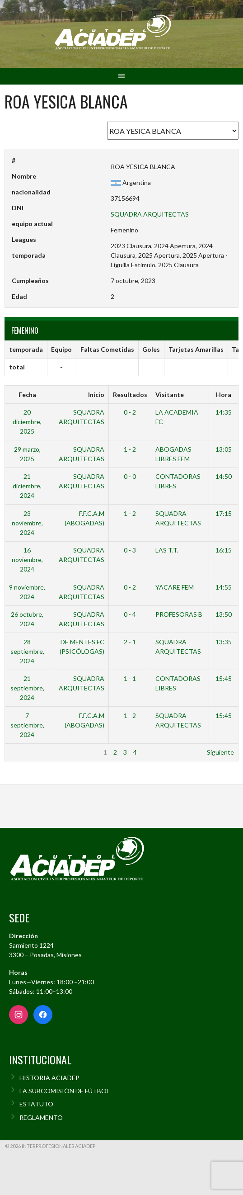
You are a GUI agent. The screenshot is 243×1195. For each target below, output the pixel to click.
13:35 (223, 642)
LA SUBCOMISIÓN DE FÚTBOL (64, 1091)
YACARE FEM (174, 587)
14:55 (223, 587)
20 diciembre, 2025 (27, 421)
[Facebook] (42, 1014)
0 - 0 (130, 476)
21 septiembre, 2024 (27, 688)
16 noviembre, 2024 (27, 559)
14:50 (223, 476)
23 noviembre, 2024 (27, 523)
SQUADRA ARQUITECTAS (150, 214)
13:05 (223, 449)
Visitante (169, 394)
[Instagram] (18, 1014)
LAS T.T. (166, 550)
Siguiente (220, 752)
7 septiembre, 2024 (27, 725)
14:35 (223, 412)
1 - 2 (130, 449)
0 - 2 (130, 412)
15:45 (223, 678)
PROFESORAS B (178, 614)
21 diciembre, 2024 (27, 485)
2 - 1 (130, 642)
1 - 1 (130, 678)
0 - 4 (130, 614)
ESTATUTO (36, 1104)
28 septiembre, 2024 (27, 651)
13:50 (223, 614)
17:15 (223, 513)
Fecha (27, 394)
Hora (223, 394)
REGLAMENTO (41, 1117)
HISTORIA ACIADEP (49, 1078)
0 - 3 (130, 550)
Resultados (130, 394)
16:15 (223, 550)
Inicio (96, 394)
